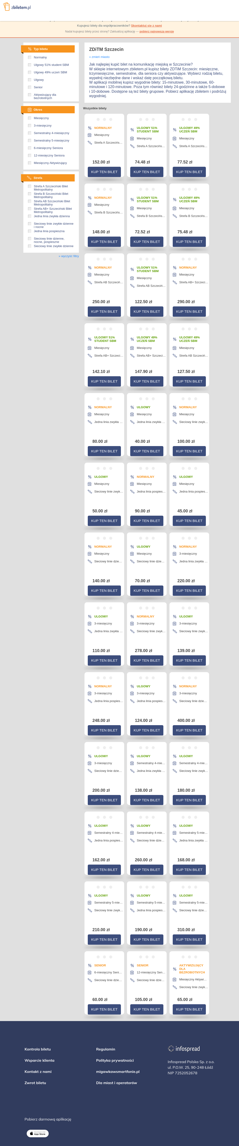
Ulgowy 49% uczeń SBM (50, 72)
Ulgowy (39, 80)
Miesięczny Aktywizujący (50, 163)
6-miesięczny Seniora (48, 148)
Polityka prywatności (115, 1021)
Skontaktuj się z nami (146, 25)
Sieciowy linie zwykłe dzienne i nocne (54, 223)
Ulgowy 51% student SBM (51, 65)
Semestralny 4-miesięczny (51, 133)
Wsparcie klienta (39, 1021)
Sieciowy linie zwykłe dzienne (54, 246)
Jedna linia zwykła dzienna (52, 216)
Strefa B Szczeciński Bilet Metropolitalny (51, 193)
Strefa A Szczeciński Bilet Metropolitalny (51, 186)
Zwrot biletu (35, 1043)
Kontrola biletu (38, 1010)
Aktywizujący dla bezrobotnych (45, 94)
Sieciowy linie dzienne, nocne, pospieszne (49, 238)
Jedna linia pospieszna (49, 231)
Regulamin (105, 1010)
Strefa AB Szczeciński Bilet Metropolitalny (52, 201)
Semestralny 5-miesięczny (51, 140)
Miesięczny (41, 118)
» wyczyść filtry (69, 256)
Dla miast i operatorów (116, 1043)
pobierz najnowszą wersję (157, 31)
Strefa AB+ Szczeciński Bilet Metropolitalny (53, 208)
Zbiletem (17, 6)
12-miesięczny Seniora (49, 155)
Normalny (40, 57)
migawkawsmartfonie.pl (118, 1032)
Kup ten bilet (104, 170)
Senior (38, 87)
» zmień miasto (99, 57)
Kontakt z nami (38, 1032)
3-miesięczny (43, 125)
